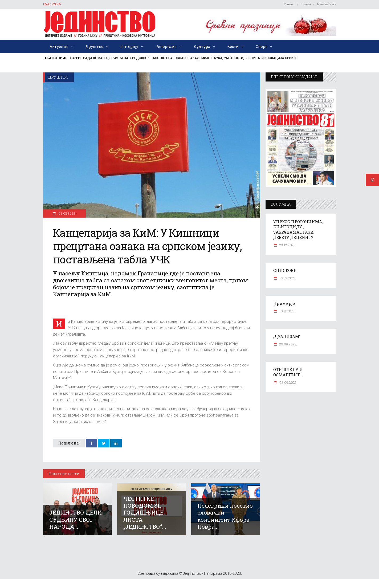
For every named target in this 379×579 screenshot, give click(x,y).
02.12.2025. (287, 278)
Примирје (284, 303)
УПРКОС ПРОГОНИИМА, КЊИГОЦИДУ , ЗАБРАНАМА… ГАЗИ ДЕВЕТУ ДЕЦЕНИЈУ (298, 229)
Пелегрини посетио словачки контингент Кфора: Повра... (225, 516)
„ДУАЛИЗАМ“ (286, 336)
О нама (305, 4)
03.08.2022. (67, 213)
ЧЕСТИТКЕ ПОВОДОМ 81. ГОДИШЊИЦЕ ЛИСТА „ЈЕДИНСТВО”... (144, 512)
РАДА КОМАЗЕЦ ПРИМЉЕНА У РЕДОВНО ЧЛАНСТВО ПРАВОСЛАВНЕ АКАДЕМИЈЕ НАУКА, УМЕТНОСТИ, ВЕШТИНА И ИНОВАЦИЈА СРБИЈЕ (190, 58)
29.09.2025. (288, 344)
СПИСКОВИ (285, 270)
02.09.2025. (288, 382)
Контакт (289, 4)
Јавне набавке (326, 4)
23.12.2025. (287, 245)
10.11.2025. (287, 311)
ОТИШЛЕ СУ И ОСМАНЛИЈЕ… (288, 372)
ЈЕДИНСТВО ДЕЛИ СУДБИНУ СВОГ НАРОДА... (75, 519)
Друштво (58, 77)
